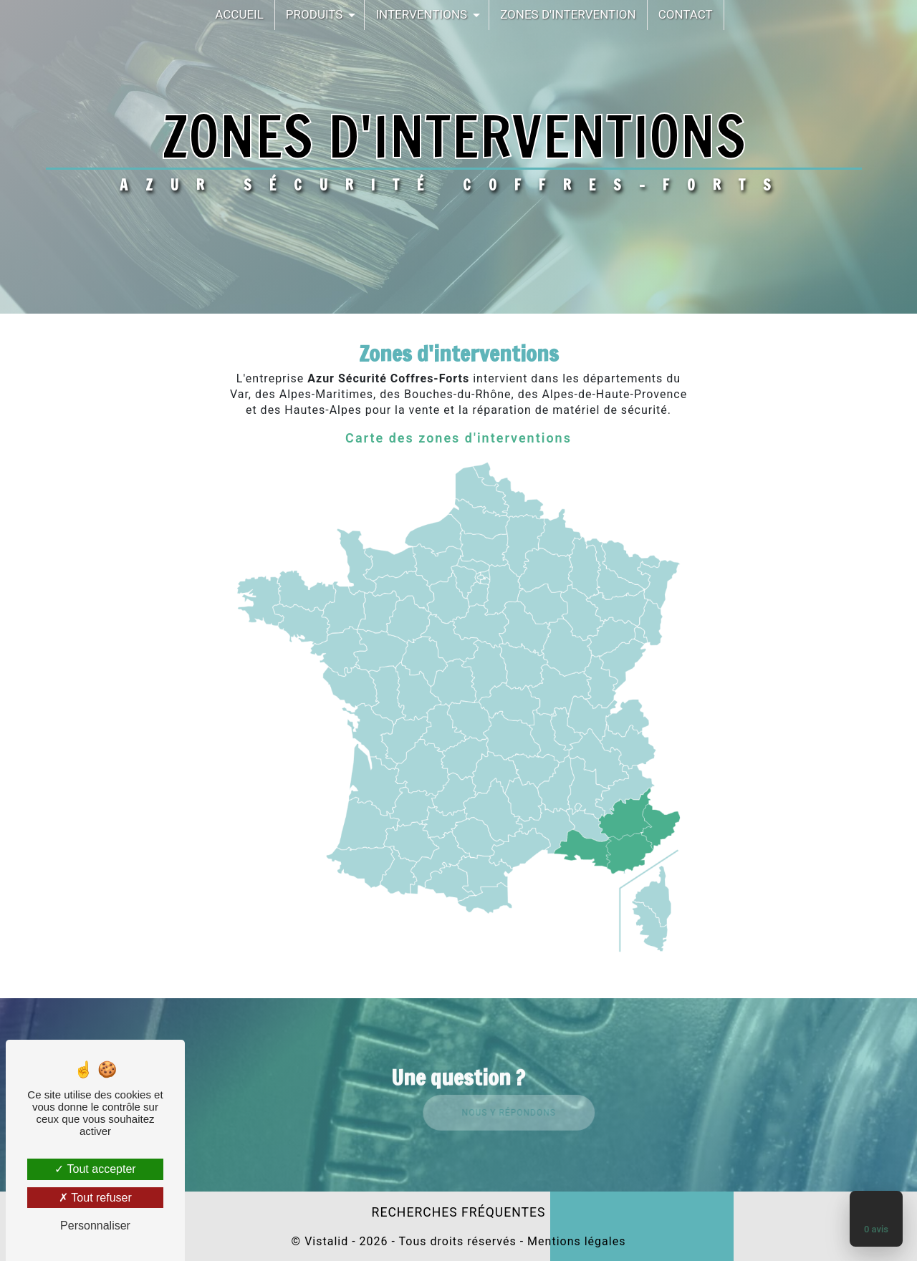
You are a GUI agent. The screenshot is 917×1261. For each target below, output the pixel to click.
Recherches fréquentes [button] (459, 1212)
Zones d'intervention (568, 14)
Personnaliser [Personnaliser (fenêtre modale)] (95, 1225)
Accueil (239, 14)
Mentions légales (574, 1241)
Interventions (421, 14)
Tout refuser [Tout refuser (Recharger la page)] (95, 1198)
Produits (314, 14)
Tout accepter (94, 1169)
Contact (685, 14)
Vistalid (326, 1241)
